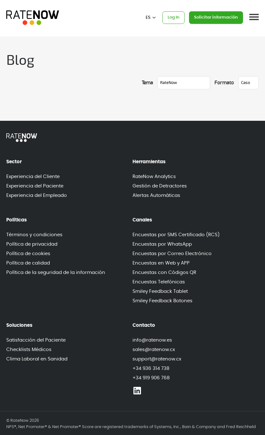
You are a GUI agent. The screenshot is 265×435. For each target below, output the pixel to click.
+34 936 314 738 (150, 368)
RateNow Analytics (154, 176)
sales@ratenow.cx (153, 349)
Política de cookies (28, 253)
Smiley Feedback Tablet (160, 291)
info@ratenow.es (152, 340)
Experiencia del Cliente (33, 176)
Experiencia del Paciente (34, 186)
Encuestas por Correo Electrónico (172, 253)
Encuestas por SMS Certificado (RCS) (176, 234)
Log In (173, 17)
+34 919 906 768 (151, 378)
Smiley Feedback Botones (162, 300)
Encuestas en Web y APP (161, 263)
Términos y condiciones (34, 234)
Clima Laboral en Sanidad (37, 359)
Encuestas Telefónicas (158, 282)
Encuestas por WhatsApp (162, 244)
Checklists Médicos (28, 349)
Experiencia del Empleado (36, 195)
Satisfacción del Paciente (36, 340)
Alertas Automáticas (156, 195)
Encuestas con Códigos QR (164, 272)
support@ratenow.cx (156, 359)
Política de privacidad (31, 244)
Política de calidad (28, 263)
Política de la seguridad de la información (55, 272)
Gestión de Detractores (159, 186)
